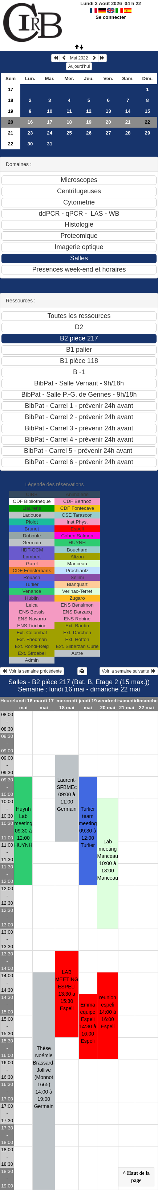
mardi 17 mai (44, 704)
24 (49, 133)
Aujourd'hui (79, 66)
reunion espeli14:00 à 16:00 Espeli (107, 1012)
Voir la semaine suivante (129, 671)
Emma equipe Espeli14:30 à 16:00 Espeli (87, 1023)
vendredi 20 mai (108, 704)
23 (30, 133)
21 (128, 122)
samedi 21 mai (126, 704)
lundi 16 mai (23, 704)
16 (30, 122)
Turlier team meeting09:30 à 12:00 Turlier (88, 827)
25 (69, 133)
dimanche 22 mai (146, 704)
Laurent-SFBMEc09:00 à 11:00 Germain (67, 794)
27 (108, 133)
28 (128, 133)
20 (10, 122)
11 (69, 111)
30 (30, 143)
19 (10, 111)
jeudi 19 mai (88, 704)
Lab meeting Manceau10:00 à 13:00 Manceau (107, 860)
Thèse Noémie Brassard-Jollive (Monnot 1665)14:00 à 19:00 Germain (44, 1077)
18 (10, 100)
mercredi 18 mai (67, 704)
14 (128, 111)
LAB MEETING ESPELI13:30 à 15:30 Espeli (66, 990)
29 (147, 133)
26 (89, 133)
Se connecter (111, 17)
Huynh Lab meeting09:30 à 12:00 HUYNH (23, 827)
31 (49, 143)
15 (147, 111)
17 (10, 89)
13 (108, 111)
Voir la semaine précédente (32, 671)
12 (89, 111)
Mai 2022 (79, 58)
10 (49, 111)
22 (10, 143)
